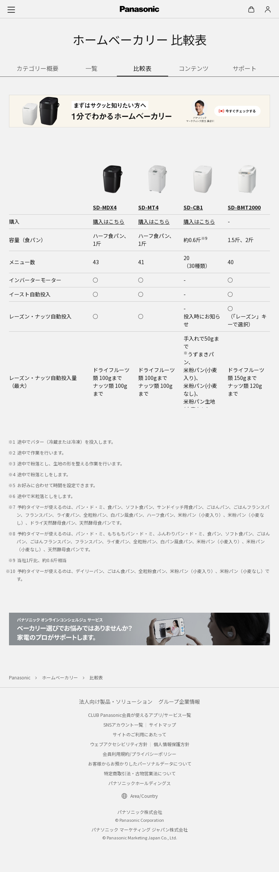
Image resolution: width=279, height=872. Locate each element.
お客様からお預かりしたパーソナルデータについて (139, 763)
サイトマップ (162, 724)
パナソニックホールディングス (139, 783)
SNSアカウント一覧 (123, 724)
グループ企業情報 (179, 701)
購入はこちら (108, 221)
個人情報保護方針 (171, 744)
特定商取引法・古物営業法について (140, 773)
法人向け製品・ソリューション (115, 701)
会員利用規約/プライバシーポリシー (139, 754)
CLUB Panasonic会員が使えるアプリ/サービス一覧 (139, 715)
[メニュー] (11, 9)
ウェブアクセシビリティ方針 (119, 744)
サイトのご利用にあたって (139, 734)
